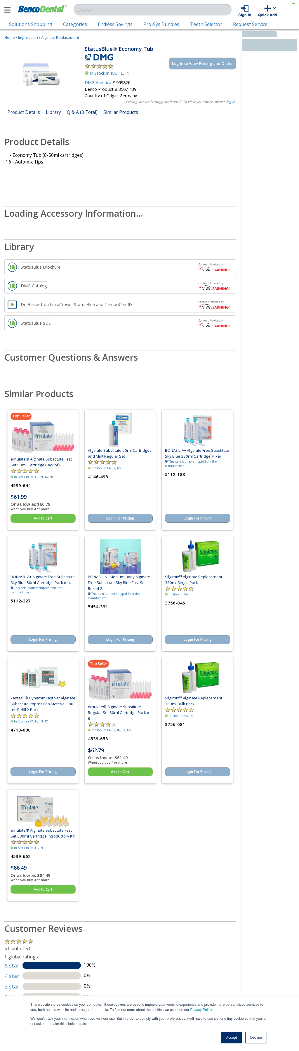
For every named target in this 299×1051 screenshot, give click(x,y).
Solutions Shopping (30, 24)
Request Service (250, 24)
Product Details (23, 112)
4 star (12, 975)
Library (53, 112)
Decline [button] (256, 1038)
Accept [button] (231, 1038)
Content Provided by (214, 267)
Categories (75, 24)
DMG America (98, 82)
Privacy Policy (201, 1010)
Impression (28, 37)
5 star (12, 965)
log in (230, 101)
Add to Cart (43, 518)
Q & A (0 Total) (82, 112)
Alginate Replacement (60, 37)
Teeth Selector (206, 24)
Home (9, 37)
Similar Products (120, 112)
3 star (12, 986)
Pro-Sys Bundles (161, 24)
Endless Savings (115, 24)
